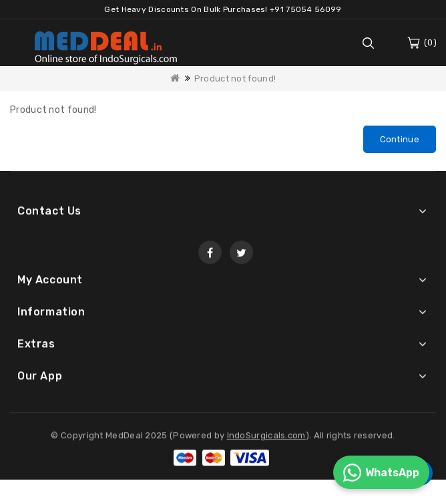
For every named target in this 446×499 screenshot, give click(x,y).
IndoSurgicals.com (266, 437)
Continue (399, 139)
